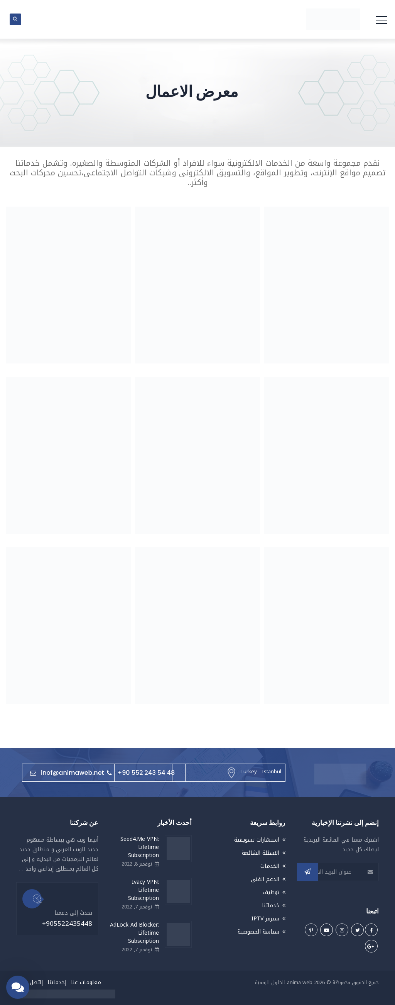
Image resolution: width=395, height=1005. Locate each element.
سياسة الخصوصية (258, 932)
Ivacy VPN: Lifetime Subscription (143, 890)
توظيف (271, 892)
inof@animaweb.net (67, 772)
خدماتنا (270, 905)
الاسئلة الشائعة (260, 853)
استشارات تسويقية (256, 840)
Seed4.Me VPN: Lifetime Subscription (139, 847)
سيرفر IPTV (265, 919)
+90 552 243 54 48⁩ (141, 772)
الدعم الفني (265, 879)
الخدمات (269, 866)
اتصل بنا (31, 982)
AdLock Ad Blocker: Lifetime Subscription (134, 933)
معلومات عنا (86, 982)
